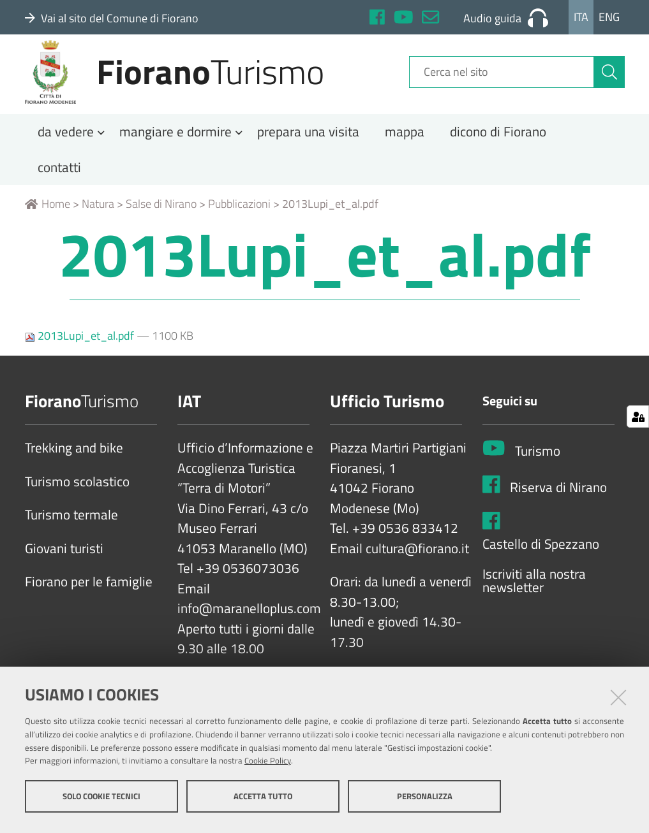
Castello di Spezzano (540, 565)
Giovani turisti (64, 569)
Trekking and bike (74, 469)
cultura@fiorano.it (417, 569)
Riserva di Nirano (558, 508)
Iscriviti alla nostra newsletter (534, 601)
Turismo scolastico (77, 502)
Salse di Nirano (161, 224)
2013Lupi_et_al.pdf (81, 356)
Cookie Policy (267, 764)
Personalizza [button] (424, 799)
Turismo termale (71, 536)
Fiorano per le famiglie (89, 603)
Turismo (537, 472)
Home (47, 224)
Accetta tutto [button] (263, 799)
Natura (98, 224)
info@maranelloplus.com (249, 630)
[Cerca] (609, 85)
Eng (609, 16)
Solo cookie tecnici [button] (101, 799)
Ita (581, 16)
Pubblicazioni (239, 224)
